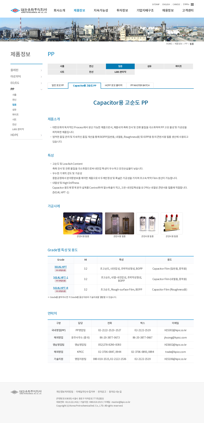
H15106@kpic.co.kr (175, 359)
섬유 (14, 109)
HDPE (26, 135)
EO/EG (26, 83)
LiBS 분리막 (18, 129)
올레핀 (26, 70)
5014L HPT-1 (61, 277)
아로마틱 (26, 76)
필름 (14, 104)
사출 (14, 94)
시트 (14, 119)
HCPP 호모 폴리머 (114, 85)
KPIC (28, 10)
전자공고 (102, 391)
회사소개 (59, 10)
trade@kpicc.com (175, 352)
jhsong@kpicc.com (175, 337)
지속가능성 (101, 10)
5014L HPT (61, 266)
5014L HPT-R (61, 288)
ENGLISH (166, 4)
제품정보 (79, 10)
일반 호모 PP (58, 85)
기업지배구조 (145, 10)
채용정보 (168, 10)
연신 (14, 99)
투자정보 (122, 10)
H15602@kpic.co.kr (175, 344)
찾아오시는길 (115, 391)
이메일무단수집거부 (85, 391)
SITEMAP (156, 4)
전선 (14, 124)
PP (26, 89)
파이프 (15, 114)
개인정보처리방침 (64, 391)
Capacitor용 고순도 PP (84, 85)
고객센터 (188, 10)
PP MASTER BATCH (140, 85)
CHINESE (176, 4)
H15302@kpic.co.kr (175, 330)
